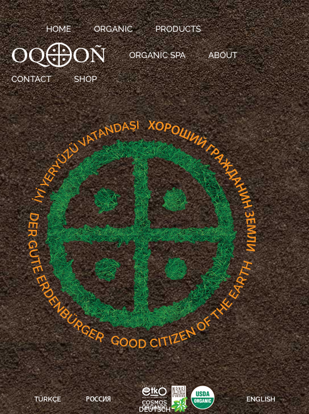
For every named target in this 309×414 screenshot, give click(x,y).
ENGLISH (260, 399)
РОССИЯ (98, 399)
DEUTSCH (155, 409)
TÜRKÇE (47, 399)
